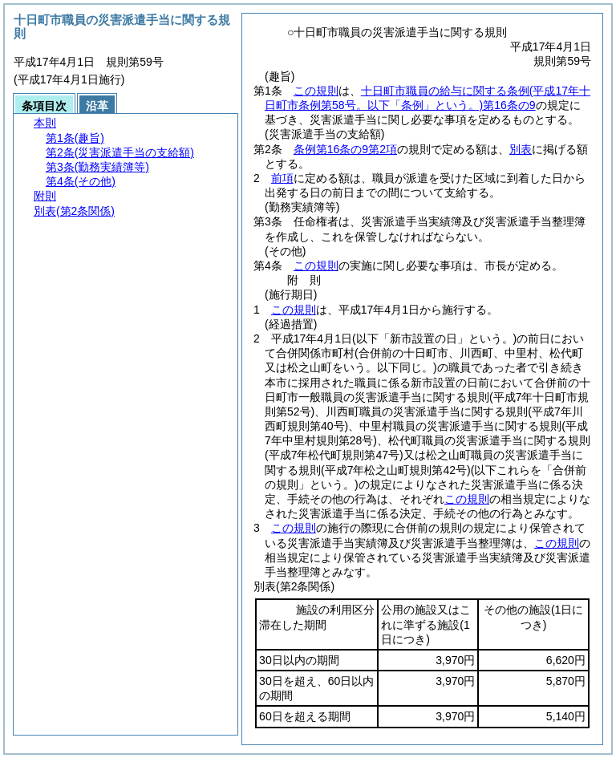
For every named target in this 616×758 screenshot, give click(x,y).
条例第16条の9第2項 (345, 149)
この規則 (316, 90)
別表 (520, 149)
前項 (282, 178)
